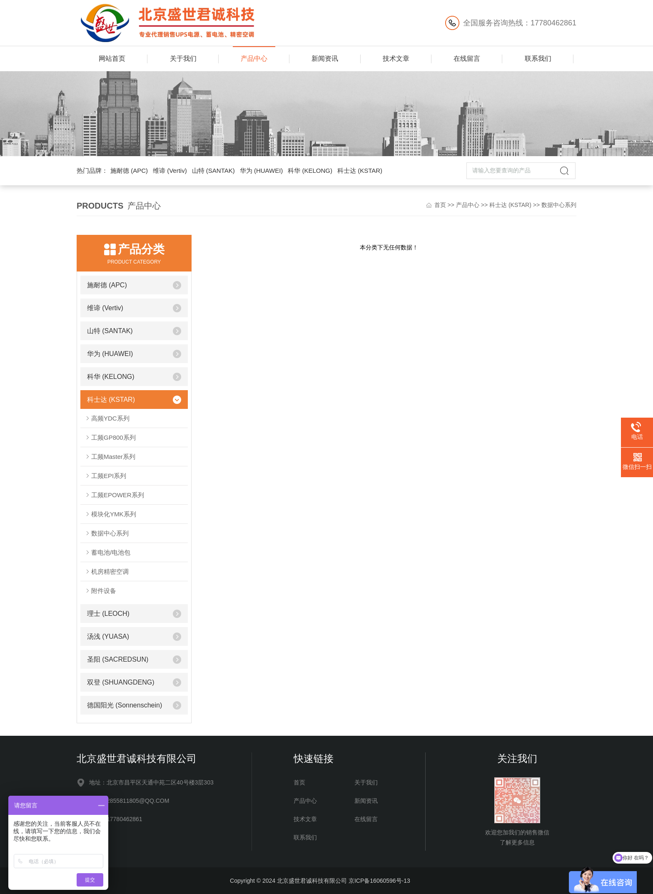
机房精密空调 (110, 571)
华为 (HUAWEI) (261, 170)
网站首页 (112, 58)
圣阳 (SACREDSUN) (118, 659)
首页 (440, 205)
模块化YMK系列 (113, 514)
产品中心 (254, 58)
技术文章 (396, 58)
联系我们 (538, 58)
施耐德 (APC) (129, 170)
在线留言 (467, 58)
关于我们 (183, 58)
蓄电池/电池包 (110, 552)
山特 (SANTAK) (213, 170)
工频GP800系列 (113, 437)
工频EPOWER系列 (117, 494)
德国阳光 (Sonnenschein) (124, 705)
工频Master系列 (113, 456)
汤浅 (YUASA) (108, 636)
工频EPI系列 (108, 475)
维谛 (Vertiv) (170, 170)
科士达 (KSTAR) (359, 170)
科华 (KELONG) (310, 170)
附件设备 (103, 590)
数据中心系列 (558, 205)
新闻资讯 (325, 58)
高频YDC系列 (110, 418)
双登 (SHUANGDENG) (121, 682)
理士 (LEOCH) (108, 613)
